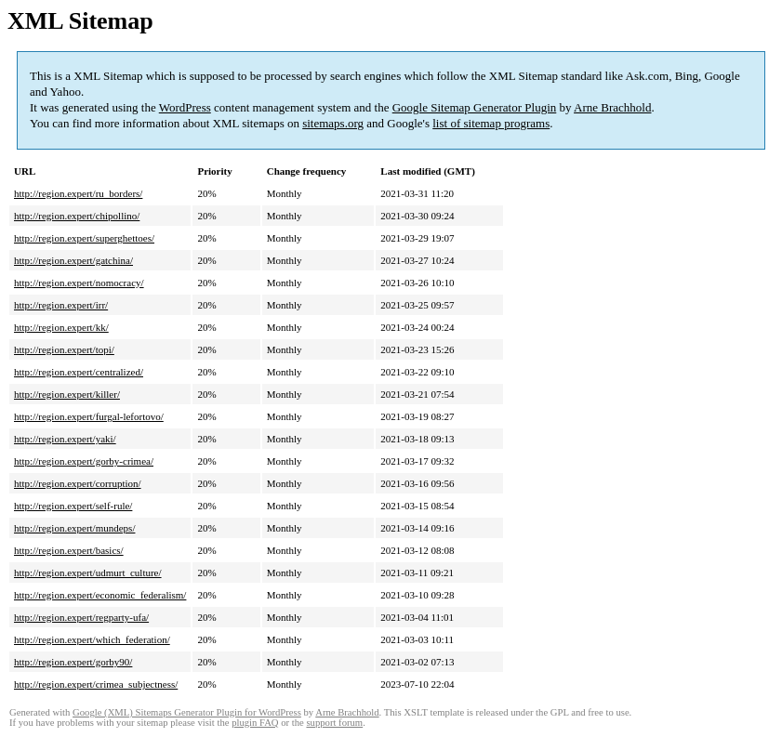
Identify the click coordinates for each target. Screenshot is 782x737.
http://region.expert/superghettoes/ (84, 237)
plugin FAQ (255, 722)
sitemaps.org (333, 123)
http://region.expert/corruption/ (77, 483)
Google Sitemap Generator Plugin (474, 107)
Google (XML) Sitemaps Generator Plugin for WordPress (187, 712)
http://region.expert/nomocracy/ (79, 282)
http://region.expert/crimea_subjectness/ (96, 684)
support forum (334, 722)
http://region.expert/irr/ (61, 304)
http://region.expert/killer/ (67, 394)
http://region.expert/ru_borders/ (78, 193)
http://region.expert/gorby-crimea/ (83, 461)
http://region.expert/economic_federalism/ (100, 594)
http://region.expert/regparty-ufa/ (81, 617)
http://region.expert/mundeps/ (74, 527)
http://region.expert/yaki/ (65, 438)
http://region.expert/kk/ (61, 327)
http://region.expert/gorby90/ (73, 661)
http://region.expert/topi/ (64, 349)
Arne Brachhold (612, 107)
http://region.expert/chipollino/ (76, 215)
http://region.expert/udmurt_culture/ (88, 572)
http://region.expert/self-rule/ (73, 505)
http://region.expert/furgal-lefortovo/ (89, 416)
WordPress (185, 107)
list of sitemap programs (491, 123)
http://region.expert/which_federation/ (92, 639)
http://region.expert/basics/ (69, 550)
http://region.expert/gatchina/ (73, 260)
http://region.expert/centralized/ (78, 371)
